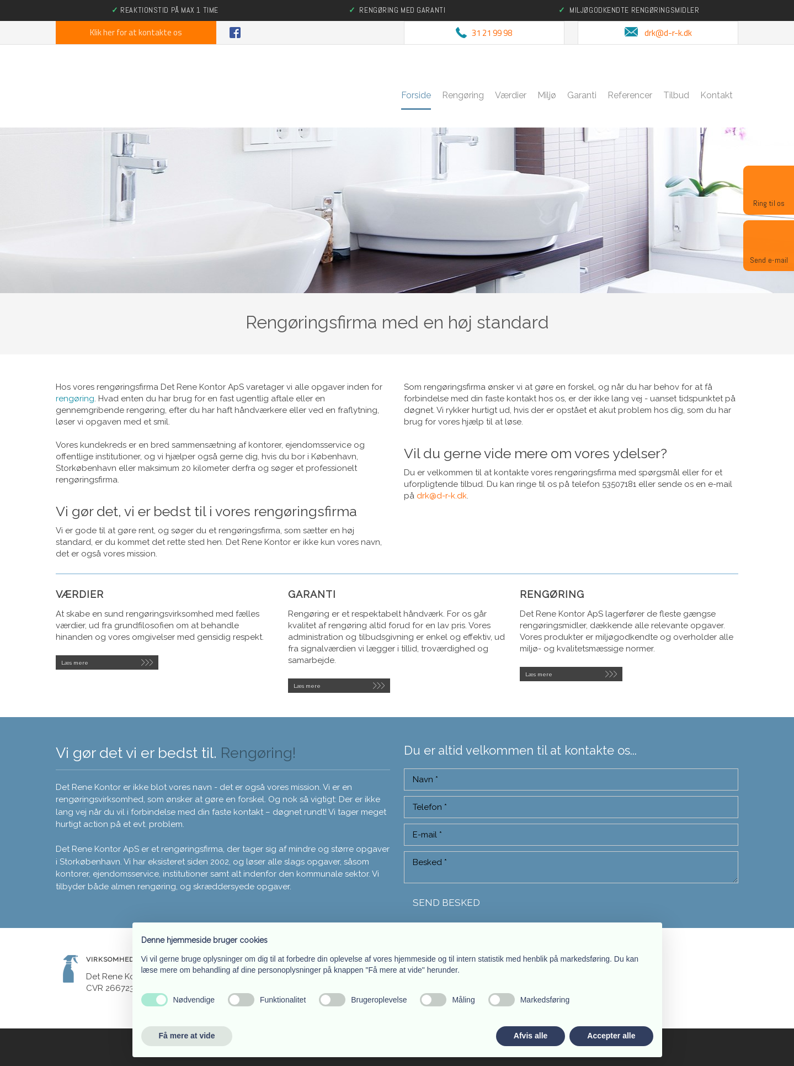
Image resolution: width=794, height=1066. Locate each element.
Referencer (630, 95)
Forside (416, 95)
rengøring (75, 399)
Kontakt (716, 95)
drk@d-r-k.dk (442, 496)
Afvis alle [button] (530, 1035)
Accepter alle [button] (611, 1035)
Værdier (510, 95)
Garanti (581, 95)
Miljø (546, 95)
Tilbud (676, 95)
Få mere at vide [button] (187, 1035)
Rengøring (463, 95)
